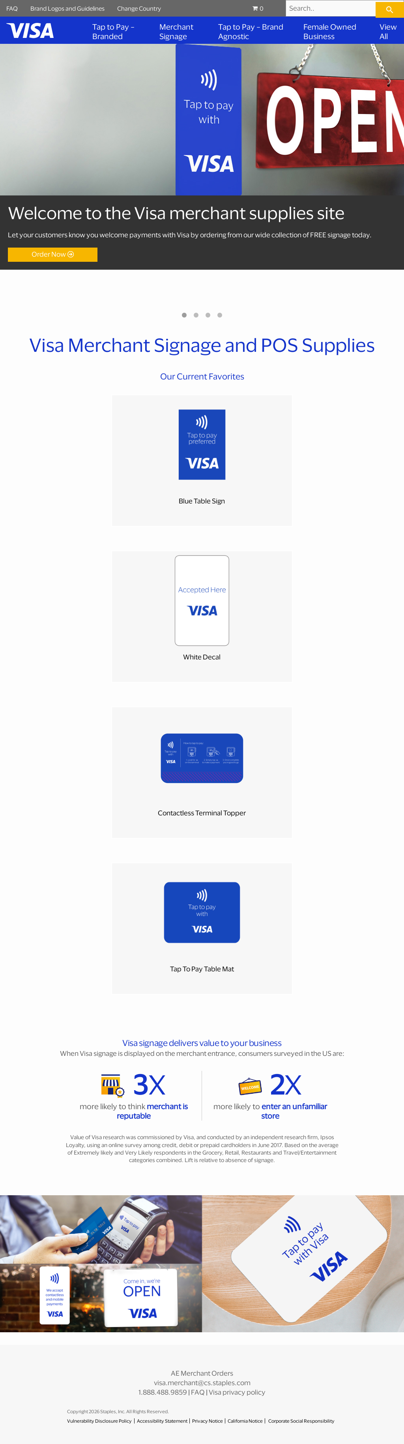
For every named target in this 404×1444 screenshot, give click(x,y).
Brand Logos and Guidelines (67, 8)
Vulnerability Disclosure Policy (99, 1420)
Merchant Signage (176, 31)
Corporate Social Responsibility (301, 1420)
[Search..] (345, 8)
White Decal (202, 657)
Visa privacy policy (237, 1392)
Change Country (139, 8)
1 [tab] (184, 315)
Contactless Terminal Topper (202, 813)
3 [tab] (208, 315)
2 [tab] (196, 315)
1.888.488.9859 (162, 1392)
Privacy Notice (207, 1420)
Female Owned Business (329, 31)
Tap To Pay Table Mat (202, 969)
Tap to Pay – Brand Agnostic (250, 31)
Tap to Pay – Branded (113, 31)
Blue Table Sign (202, 501)
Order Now (49, 254)
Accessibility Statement (162, 1420)
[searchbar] (390, 10)
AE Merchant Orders (202, 1373)
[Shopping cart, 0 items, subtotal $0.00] (265, 8)
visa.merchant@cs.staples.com (202, 1382)
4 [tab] (220, 315)
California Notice (245, 1420)
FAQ (12, 8)
